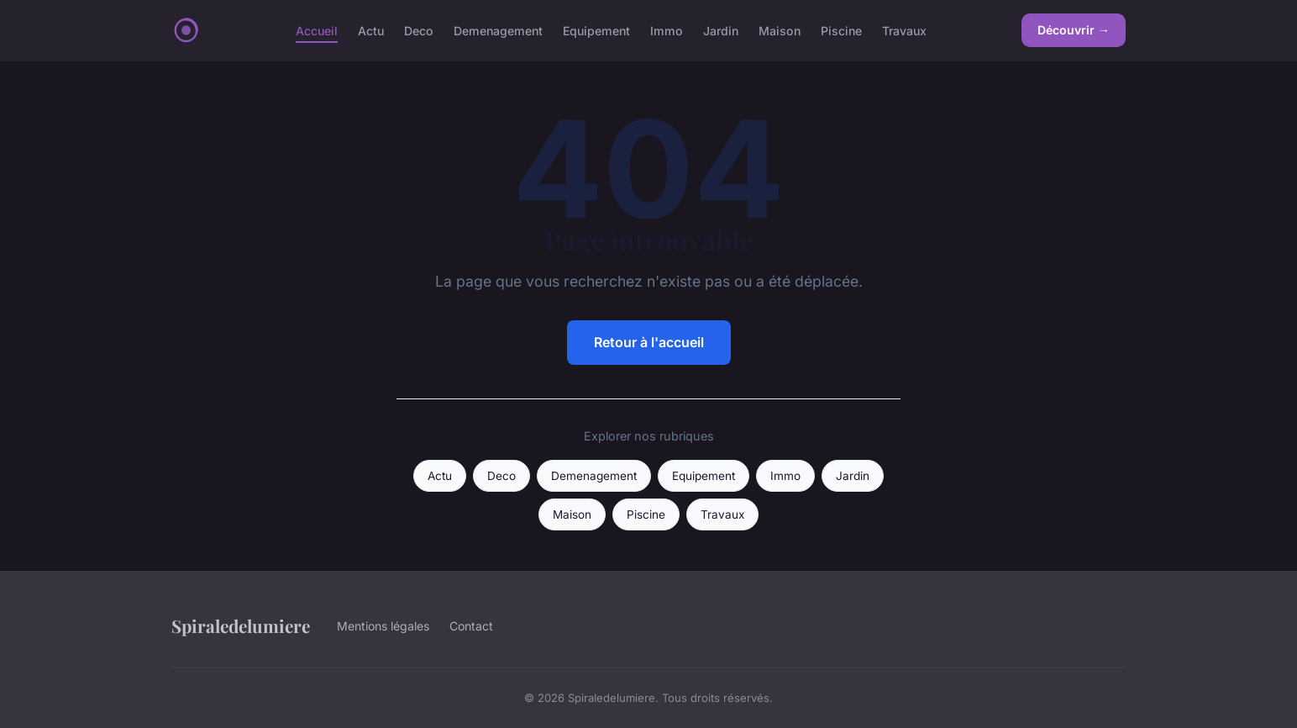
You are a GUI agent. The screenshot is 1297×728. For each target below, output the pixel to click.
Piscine (841, 30)
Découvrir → (1073, 30)
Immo (666, 30)
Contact (471, 626)
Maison (780, 30)
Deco (418, 30)
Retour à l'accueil (649, 342)
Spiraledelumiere (240, 625)
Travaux (904, 30)
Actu (371, 30)
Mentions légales (383, 626)
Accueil (317, 30)
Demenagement (498, 30)
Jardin (720, 30)
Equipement (596, 30)
